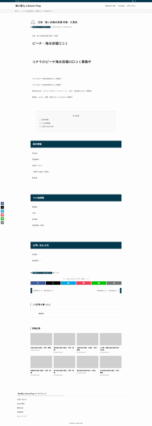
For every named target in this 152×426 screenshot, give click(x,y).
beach (41, 313)
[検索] (135, 1)
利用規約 (20, 412)
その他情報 (46, 123)
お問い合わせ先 (47, 126)
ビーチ (57, 273)
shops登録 (21, 404)
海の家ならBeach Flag (28, 6)
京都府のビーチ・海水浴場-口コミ (41, 27)
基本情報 (45, 120)
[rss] (132, 1)
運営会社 (20, 408)
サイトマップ (22, 416)
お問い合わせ (22, 399)
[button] (38, 283)
